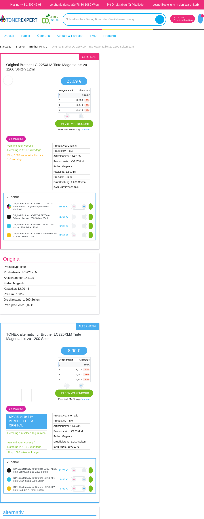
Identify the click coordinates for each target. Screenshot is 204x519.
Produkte (118, 42)
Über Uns (122, 445)
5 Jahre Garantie (175, 445)
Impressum (124, 452)
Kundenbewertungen (85, 452)
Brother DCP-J (18, 364)
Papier (28, 42)
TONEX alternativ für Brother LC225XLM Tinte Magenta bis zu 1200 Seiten (152, 72)
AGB (119, 459)
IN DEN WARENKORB (74, 129)
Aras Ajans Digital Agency (129, 508)
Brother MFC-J (18, 383)
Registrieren (183, 26)
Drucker (9, 42)
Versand (86, 135)
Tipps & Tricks (172, 465)
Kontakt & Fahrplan (75, 42)
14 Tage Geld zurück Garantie (183, 459)
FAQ (101, 42)
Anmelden (171, 26)
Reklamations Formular (86, 472)
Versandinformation (84, 459)
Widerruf (122, 472)
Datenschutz (125, 465)
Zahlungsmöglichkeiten (86, 465)
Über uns (46, 42)
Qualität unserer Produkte (181, 452)
